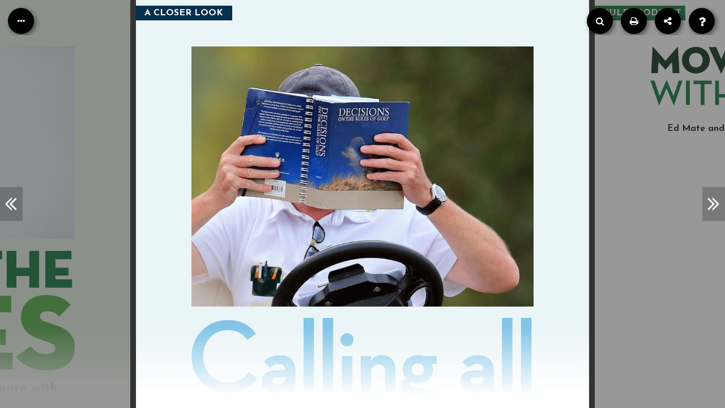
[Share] (668, 21)
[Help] (702, 21)
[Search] (600, 21)
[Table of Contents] (21, 21)
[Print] (634, 21)
